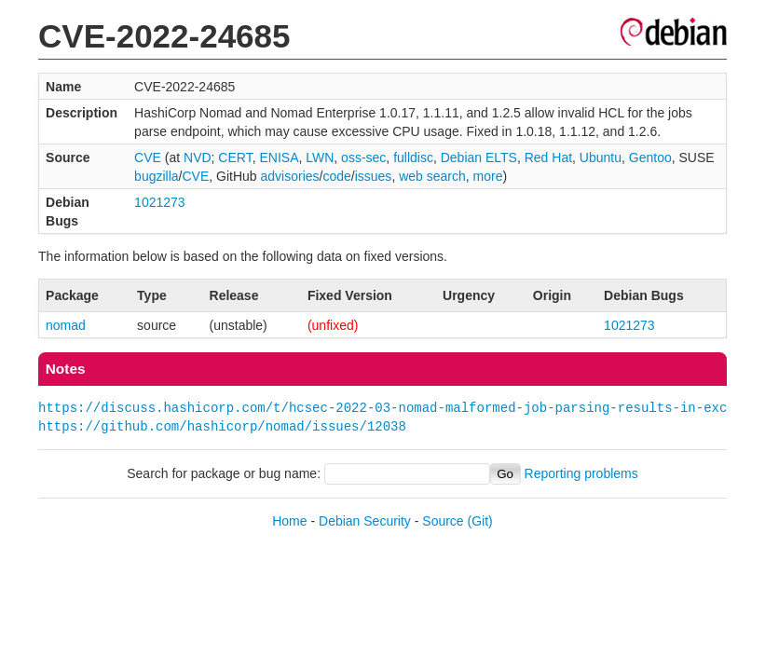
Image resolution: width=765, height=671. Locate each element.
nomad (66, 325)
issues (373, 176)
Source (442, 521)
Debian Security (365, 521)
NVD (198, 157)
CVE (147, 157)
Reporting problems (581, 473)
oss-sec (363, 157)
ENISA (278, 157)
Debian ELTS (479, 157)
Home (289, 521)
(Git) (480, 521)
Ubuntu (601, 157)
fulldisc (413, 157)
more (488, 176)
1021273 (159, 202)
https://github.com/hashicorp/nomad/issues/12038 (222, 426)
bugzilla (156, 176)
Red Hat (548, 157)
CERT (235, 157)
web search (432, 176)
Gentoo (650, 157)
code (336, 176)
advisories (290, 176)
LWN (320, 157)
